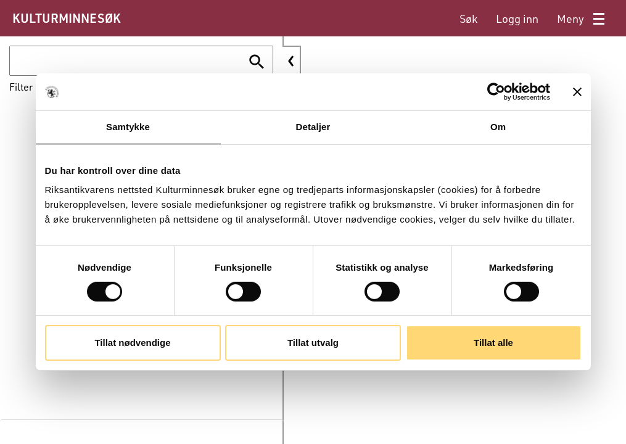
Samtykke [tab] (128, 126)
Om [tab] (498, 126)
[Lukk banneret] (577, 92)
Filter (21, 86)
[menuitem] (468, 19)
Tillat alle (493, 342)
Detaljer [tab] (313, 126)
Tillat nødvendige (132, 342)
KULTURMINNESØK (66, 18)
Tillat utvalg (313, 342)
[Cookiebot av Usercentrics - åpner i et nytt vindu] (496, 92)
